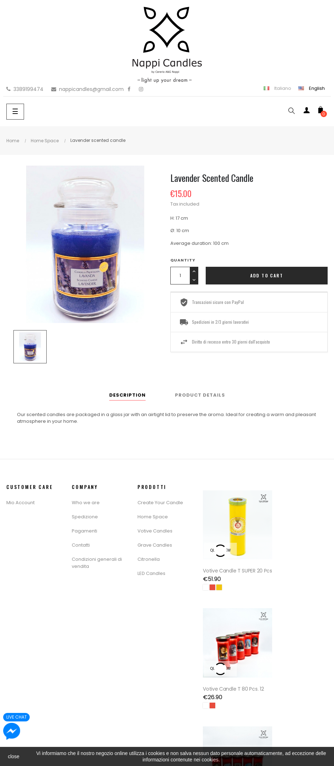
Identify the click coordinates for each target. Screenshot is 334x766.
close (13, 756)
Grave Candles (154, 545)
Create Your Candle (160, 502)
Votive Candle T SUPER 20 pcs (229, 565)
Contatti (81, 545)
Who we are (86, 502)
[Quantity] (180, 275)
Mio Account (20, 502)
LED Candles (151, 573)
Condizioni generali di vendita (97, 563)
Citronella (148, 559)
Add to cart (266, 275)
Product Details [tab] (200, 395)
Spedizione (85, 516)
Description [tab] (127, 395)
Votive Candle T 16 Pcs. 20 (230, 682)
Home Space (152, 516)
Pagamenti (84, 531)
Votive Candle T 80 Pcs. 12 (296, 565)
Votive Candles (154, 531)
